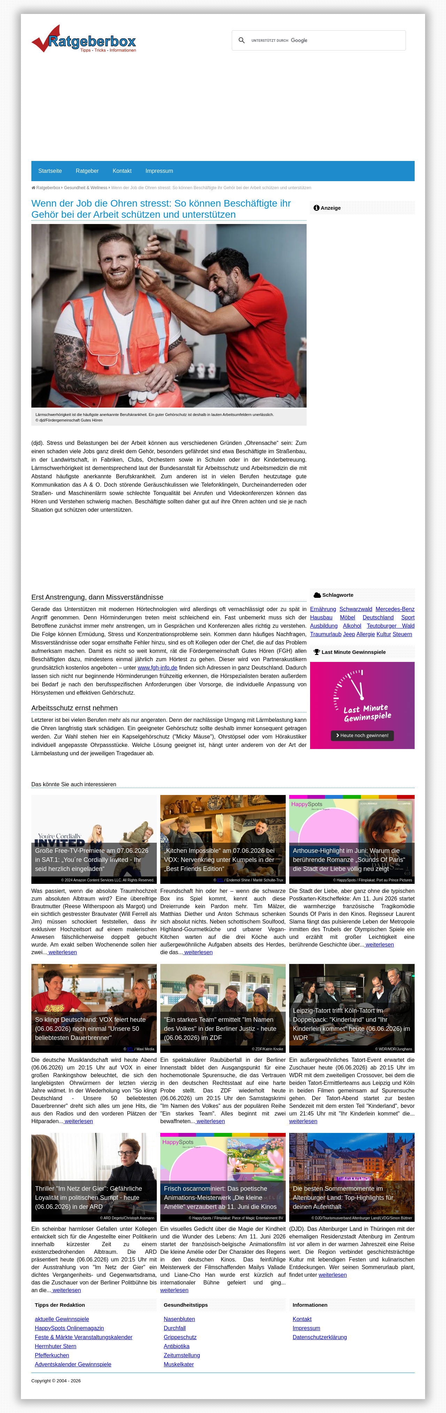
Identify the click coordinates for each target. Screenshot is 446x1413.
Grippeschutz (180, 1337)
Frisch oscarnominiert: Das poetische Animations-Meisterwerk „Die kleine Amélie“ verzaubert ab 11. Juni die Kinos (220, 1197)
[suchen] (318, 40)
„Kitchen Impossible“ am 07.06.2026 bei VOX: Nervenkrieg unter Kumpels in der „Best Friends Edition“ (219, 859)
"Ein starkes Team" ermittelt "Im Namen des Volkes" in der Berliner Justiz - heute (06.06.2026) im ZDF (220, 1028)
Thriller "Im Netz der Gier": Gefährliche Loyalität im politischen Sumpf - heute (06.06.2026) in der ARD (88, 1197)
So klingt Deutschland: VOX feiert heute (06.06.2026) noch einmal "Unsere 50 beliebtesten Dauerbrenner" (90, 1028)
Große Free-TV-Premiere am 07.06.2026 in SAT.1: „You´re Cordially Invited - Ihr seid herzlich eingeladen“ (91, 859)
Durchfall (175, 1328)
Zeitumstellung (182, 1355)
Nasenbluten (179, 1319)
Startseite (50, 171)
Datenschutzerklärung (320, 1337)
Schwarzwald (355, 609)
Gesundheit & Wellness (86, 187)
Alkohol (352, 626)
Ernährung (323, 609)
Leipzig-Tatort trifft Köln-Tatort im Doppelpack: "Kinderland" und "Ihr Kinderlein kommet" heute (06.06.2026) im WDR (351, 1024)
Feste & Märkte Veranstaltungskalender (83, 1337)
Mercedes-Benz (395, 609)
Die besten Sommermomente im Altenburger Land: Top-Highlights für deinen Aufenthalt (343, 1197)
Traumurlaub (325, 634)
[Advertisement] (223, 108)
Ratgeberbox (45, 187)
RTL (220, 880)
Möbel (347, 617)
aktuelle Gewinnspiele (62, 1319)
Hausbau (321, 617)
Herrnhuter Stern (55, 1346)
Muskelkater (179, 1364)
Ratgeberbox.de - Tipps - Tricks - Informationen (83, 38)
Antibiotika (177, 1346)
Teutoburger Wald (391, 626)
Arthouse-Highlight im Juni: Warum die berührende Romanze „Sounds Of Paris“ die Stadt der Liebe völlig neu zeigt (349, 859)
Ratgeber (87, 171)
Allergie (365, 634)
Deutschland (378, 617)
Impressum (159, 171)
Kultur (384, 634)
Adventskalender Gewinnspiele (73, 1364)
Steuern (402, 634)
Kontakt (122, 171)
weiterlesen (62, 952)
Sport (408, 617)
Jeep (349, 634)
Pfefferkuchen (52, 1355)
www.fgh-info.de (157, 668)
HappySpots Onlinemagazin (69, 1328)
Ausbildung (324, 626)
